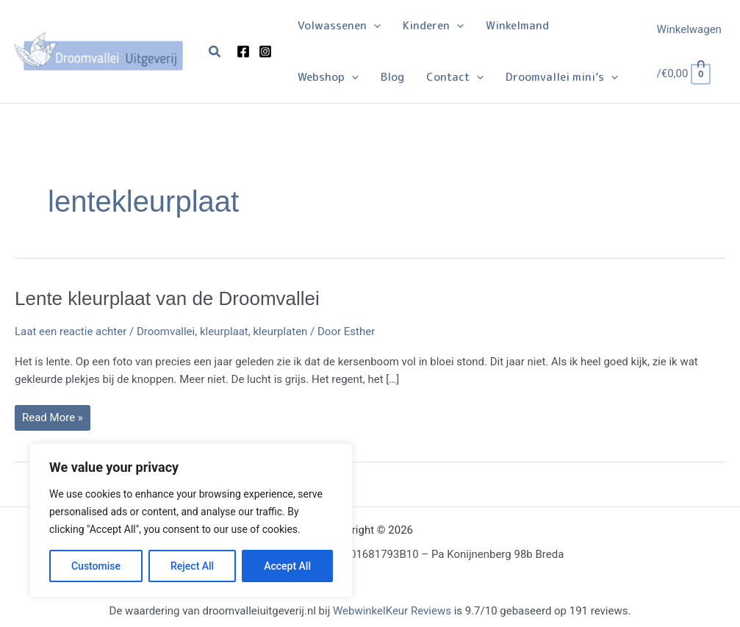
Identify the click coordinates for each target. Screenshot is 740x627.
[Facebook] (243, 51)
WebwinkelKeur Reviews (392, 610)
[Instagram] (265, 51)
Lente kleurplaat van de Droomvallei (167, 298)
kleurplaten (280, 331)
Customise (96, 566)
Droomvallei (166, 331)
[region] (191, 520)
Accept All (287, 566)
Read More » (52, 420)
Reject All (192, 566)
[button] (215, 52)
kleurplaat (224, 331)
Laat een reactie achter (70, 331)
